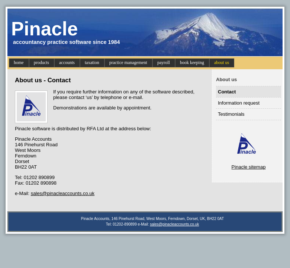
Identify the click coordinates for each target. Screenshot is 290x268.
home (19, 62)
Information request (239, 103)
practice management (128, 62)
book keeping (192, 62)
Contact (227, 92)
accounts (67, 62)
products (41, 62)
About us (226, 79)
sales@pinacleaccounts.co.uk (62, 193)
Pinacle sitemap (249, 167)
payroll (163, 62)
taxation (92, 62)
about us (221, 62)
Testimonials (231, 114)
